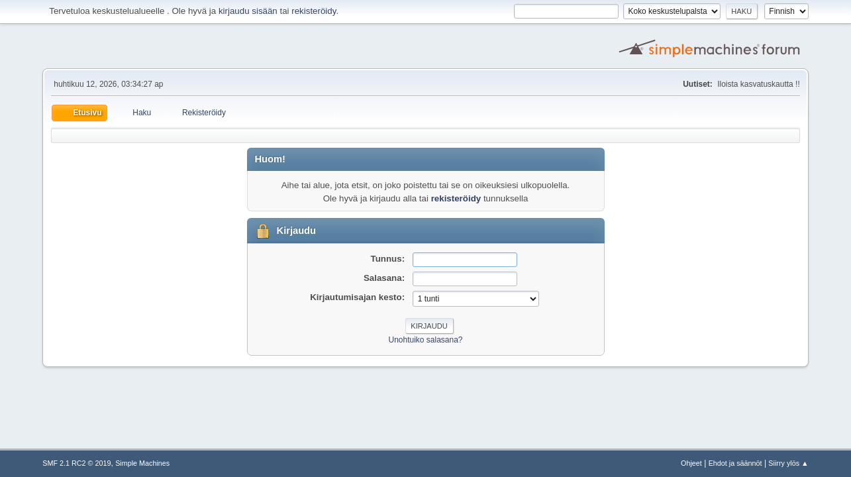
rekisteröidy (313, 11)
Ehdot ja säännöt (735, 463)
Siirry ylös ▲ (788, 463)
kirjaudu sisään (248, 11)
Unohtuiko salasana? (426, 339)
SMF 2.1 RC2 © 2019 (76, 463)
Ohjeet (691, 463)
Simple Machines (142, 463)
